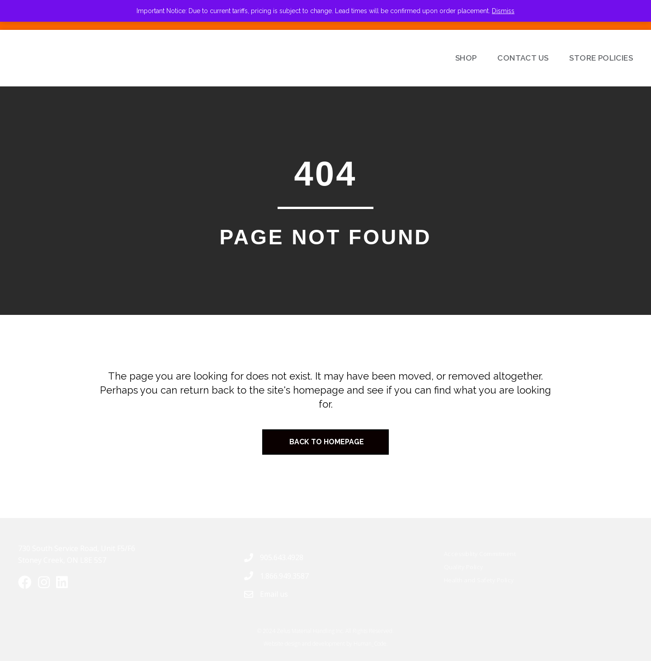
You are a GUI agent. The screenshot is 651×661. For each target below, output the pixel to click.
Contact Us (522, 57)
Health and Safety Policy (479, 580)
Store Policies (601, 57)
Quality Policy (463, 567)
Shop (466, 57)
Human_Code (370, 643)
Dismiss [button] (503, 10)
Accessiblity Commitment (480, 554)
